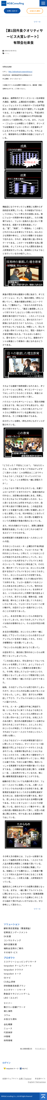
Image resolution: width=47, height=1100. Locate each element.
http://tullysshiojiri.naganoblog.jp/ (20, 71)
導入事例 (8, 1010)
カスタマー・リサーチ (15, 989)
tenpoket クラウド (13, 969)
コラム (7, 1015)
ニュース (8, 1028)
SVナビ (7, 977)
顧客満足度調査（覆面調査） (18, 928)
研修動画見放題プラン (15, 985)
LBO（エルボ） (11, 997)
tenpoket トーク (12, 973)
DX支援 (7, 936)
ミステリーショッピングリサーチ (20, 961)
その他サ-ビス (11, 952)
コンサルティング (12, 940)
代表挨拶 (8, 1032)
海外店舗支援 (10, 944)
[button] (43, 3)
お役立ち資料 (35, 11)
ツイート (37, 21)
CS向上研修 (9, 981)
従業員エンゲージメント (16, 932)
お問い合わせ (12, 11)
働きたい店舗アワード (15, 1006)
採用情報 (8, 1040)
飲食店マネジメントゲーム (17, 993)
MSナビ (25, 1068)
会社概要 (8, 1024)
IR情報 (7, 1036)
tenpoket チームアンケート (18, 965)
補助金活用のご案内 (13, 948)
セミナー (8, 1002)
